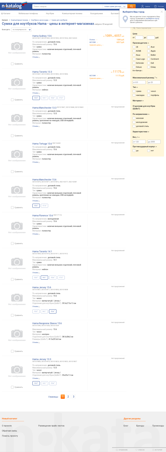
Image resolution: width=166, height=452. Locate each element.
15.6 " (53, 98)
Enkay (153, 67)
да (137, 151)
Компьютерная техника (72, 13)
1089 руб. (121, 40)
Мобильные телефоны (28, 13)
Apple (153, 51)
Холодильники (96, 13)
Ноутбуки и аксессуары (40, 20)
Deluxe (139, 67)
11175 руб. (120, 76)
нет (152, 151)
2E (137, 47)
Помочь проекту (10, 436)
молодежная (141, 122)
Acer (153, 47)
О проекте (7, 426)
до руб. (115, 35)
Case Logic (140, 59)
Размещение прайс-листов (51, 426)
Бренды (140, 426)
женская (140, 118)
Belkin (153, 55)
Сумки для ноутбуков (59, 20)
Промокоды (158, 426)
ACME (138, 51)
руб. (119, 71)
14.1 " (45, 98)
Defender (140, 63)
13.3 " (36, 277)
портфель (155, 95)
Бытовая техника (118, 13)
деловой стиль (142, 126)
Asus (138, 55)
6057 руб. (121, 42)
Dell (152, 63)
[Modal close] (160, 11)
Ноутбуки (50, 13)
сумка (138, 91)
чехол (153, 91)
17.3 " (61, 98)
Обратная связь (9, 431)
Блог (126, 426)
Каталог (7, 13)
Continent (155, 59)
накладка (140, 95)
